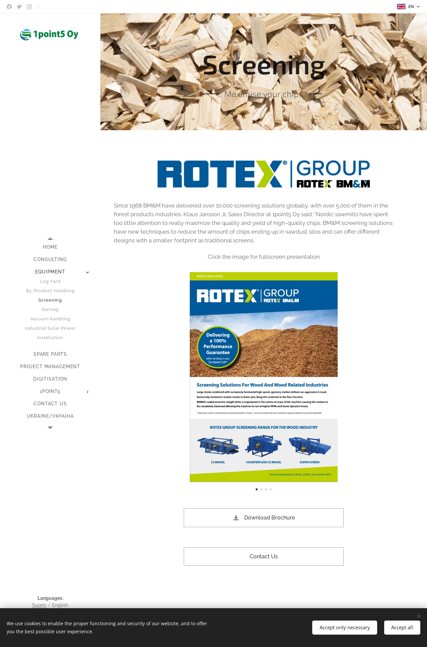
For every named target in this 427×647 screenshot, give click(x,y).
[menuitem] (50, 247)
